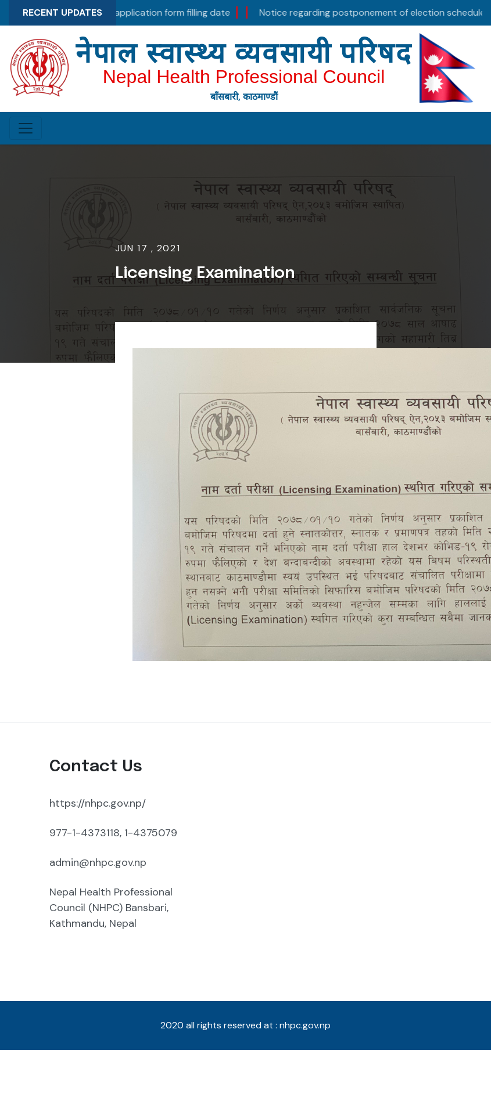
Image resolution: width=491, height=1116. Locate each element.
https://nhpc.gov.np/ (97, 803)
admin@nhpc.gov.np (97, 862)
